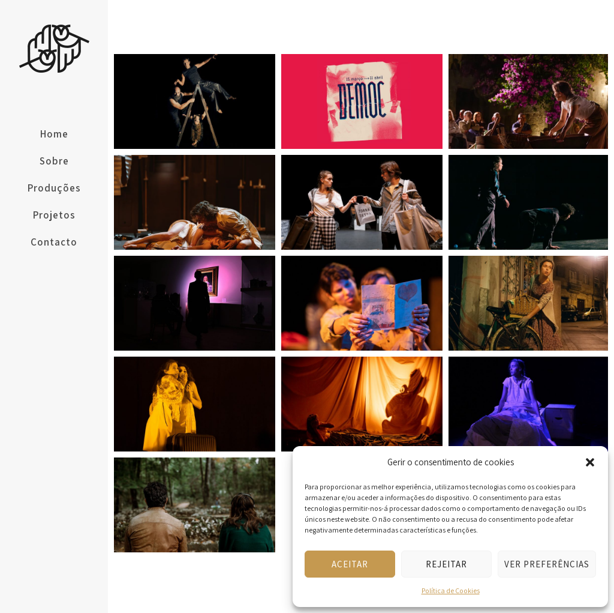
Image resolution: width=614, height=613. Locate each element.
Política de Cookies (451, 590)
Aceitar (350, 564)
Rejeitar (446, 564)
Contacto (54, 242)
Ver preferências (546, 564)
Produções (54, 188)
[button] (590, 462)
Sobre (54, 161)
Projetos (54, 215)
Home (54, 133)
